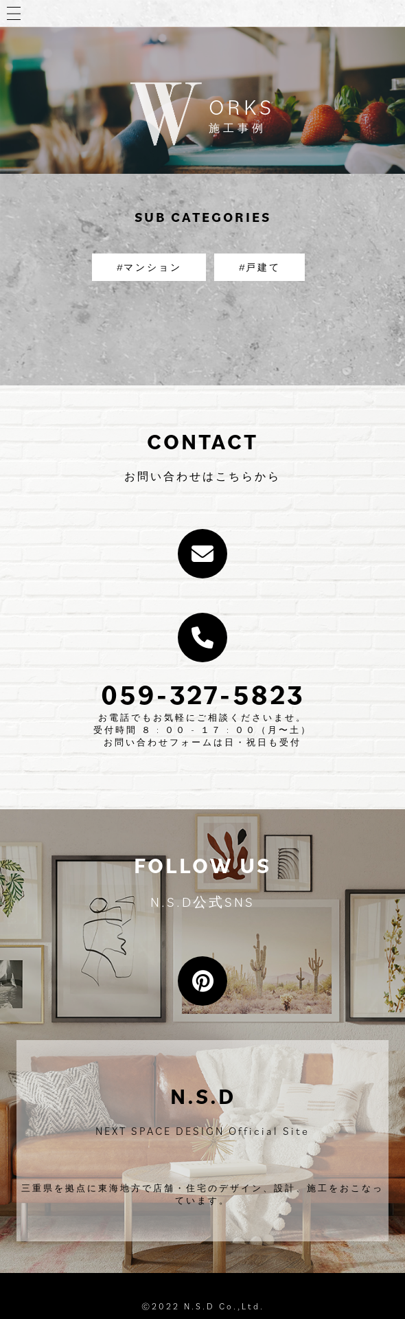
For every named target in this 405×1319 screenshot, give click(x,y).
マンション (153, 267)
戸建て (263, 267)
